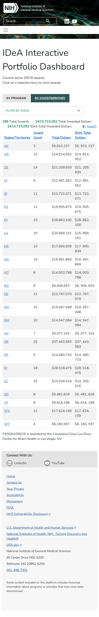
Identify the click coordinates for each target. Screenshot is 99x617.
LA (6, 233)
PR (6, 355)
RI (5, 368)
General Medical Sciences (37, 10)
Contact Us (13, 482)
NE (6, 294)
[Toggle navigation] (5, 30)
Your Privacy (15, 489)
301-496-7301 (17, 570)
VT (6, 402)
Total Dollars (61, 137)
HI (5, 180)
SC (6, 381)
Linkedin (20, 463)
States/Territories (17, 137)
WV (7, 411)
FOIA (10, 507)
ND (6, 286)
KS (6, 207)
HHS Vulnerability (28, 514)
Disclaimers (14, 501)
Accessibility (15, 495)
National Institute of (33, 6)
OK (6, 342)
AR (6, 154)
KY (6, 220)
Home (10, 476)
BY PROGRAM (16, 98)
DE (6, 167)
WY (7, 424)
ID (5, 194)
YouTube (58, 463)
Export (92, 126)
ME (6, 246)
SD (6, 394)
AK (6, 146)
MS (6, 259)
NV (6, 333)
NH (6, 307)
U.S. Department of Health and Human (41, 527)
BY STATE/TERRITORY (50, 98)
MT (6, 272)
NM (6, 320)
